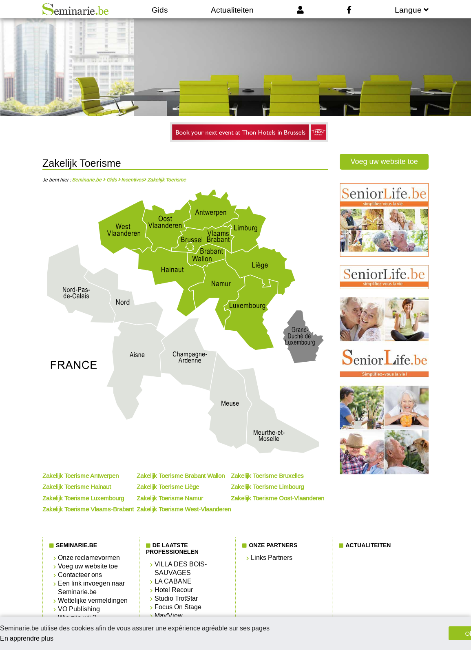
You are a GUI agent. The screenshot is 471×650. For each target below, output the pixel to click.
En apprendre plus (26, 638)
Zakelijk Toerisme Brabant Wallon (181, 476)
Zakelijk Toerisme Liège (168, 487)
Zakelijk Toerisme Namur (170, 498)
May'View (169, 615)
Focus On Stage (178, 607)
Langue (412, 10)
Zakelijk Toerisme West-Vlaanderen (184, 509)
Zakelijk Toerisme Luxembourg (83, 498)
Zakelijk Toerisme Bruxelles (267, 476)
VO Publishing (79, 609)
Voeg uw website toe (384, 161)
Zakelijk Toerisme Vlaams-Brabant (88, 509)
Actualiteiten (232, 10)
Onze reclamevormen (89, 557)
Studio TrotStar (176, 598)
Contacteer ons (80, 574)
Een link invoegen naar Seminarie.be (91, 587)
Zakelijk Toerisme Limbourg (267, 487)
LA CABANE (173, 581)
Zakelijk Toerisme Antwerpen (80, 476)
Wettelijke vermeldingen (93, 600)
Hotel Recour (174, 590)
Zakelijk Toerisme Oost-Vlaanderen (277, 498)
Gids (160, 10)
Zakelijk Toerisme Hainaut (76, 487)
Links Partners (271, 557)
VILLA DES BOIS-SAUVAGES (181, 568)
